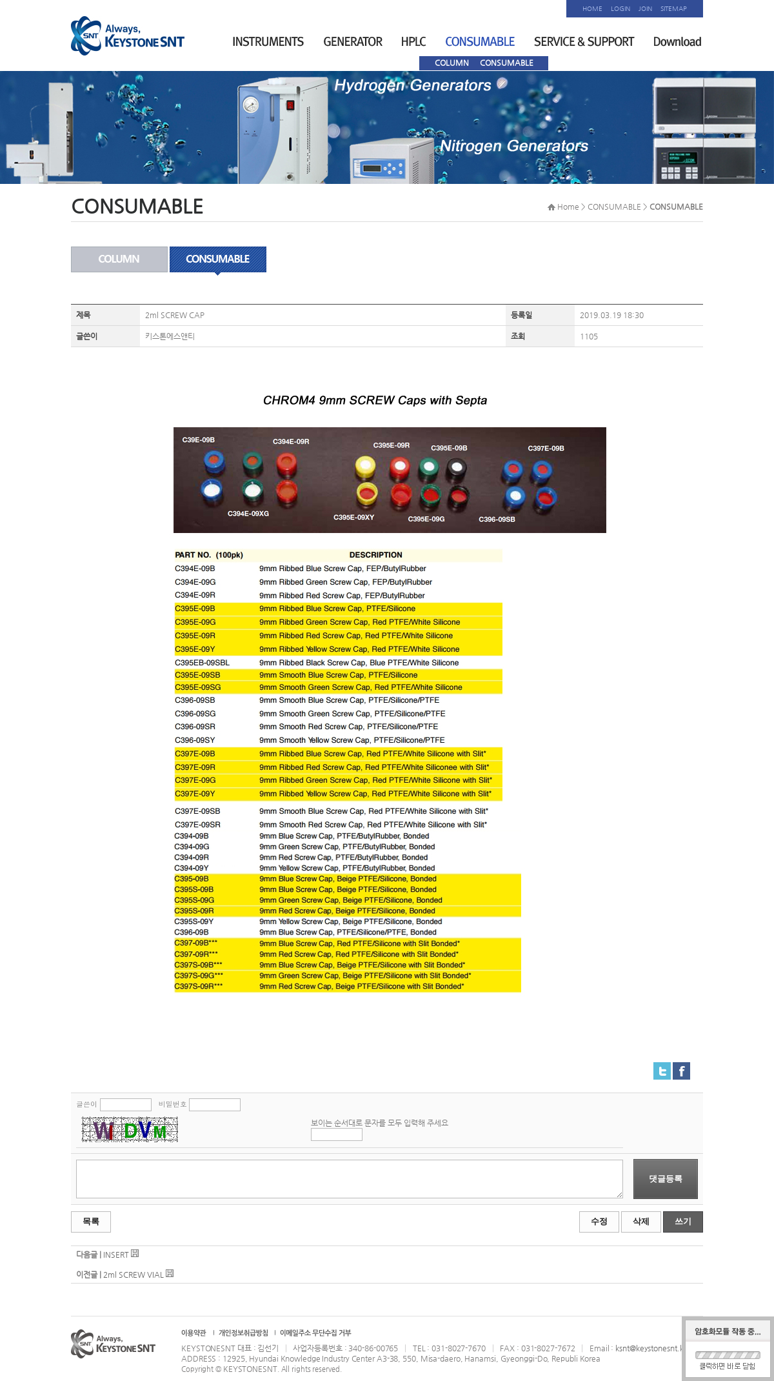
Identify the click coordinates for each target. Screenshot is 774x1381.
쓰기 (683, 1221)
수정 (599, 1221)
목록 (91, 1221)
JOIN (645, 8)
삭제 (641, 1221)
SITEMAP (673, 8)
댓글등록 (665, 1179)
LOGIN (620, 8)
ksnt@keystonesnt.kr (650, 1348)
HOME (592, 8)
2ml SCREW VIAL (133, 1274)
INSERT (116, 1254)
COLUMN (452, 62)
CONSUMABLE (506, 62)
